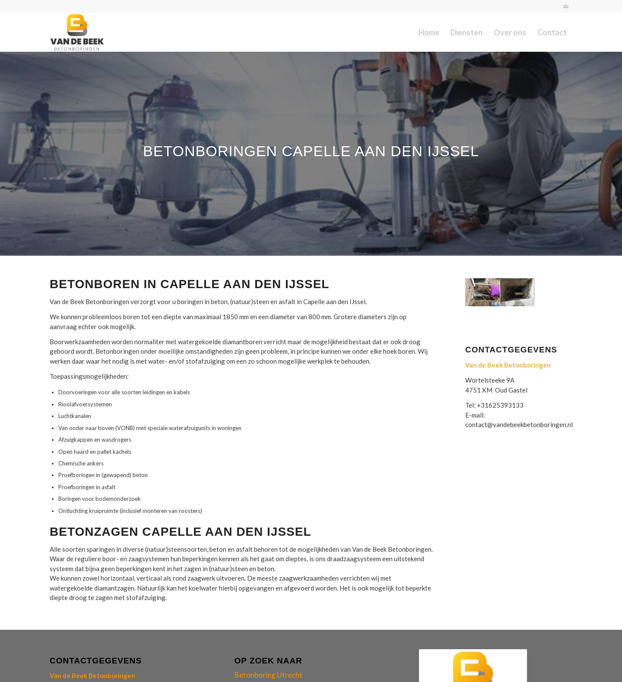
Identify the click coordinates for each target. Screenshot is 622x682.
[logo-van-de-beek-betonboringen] (77, 32)
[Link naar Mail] (565, 6)
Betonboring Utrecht (268, 674)
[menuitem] (429, 32)
